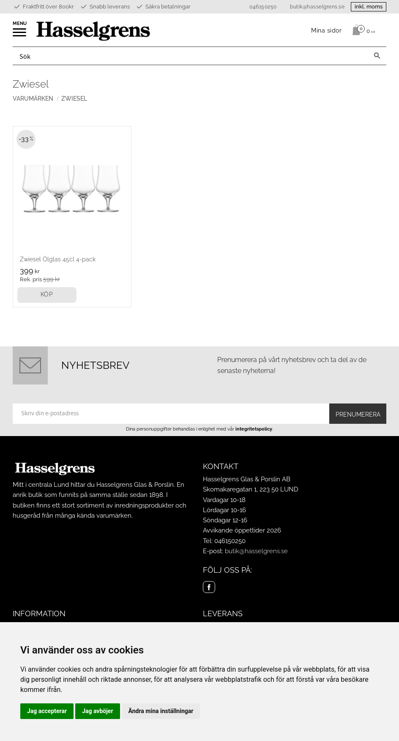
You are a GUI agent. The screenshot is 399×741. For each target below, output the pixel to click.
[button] (20, 35)
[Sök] (377, 56)
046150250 (263, 7)
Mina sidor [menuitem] (326, 30)
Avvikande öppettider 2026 (242, 530)
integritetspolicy (253, 429)
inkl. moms (369, 6)
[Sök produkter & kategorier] (190, 56)
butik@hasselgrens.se (317, 7)
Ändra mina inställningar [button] (161, 711)
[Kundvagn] (361, 30)
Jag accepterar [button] (47, 711)
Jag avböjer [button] (97, 711)
